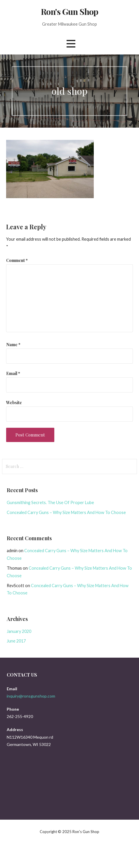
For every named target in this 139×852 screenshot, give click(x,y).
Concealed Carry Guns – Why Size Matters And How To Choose (66, 512)
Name (13, 344)
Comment (17, 260)
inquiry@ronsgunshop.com (31, 695)
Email (13, 373)
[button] (71, 43)
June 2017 (16, 640)
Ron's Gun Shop (69, 11)
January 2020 (19, 631)
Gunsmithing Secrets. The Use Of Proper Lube (50, 502)
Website (14, 402)
